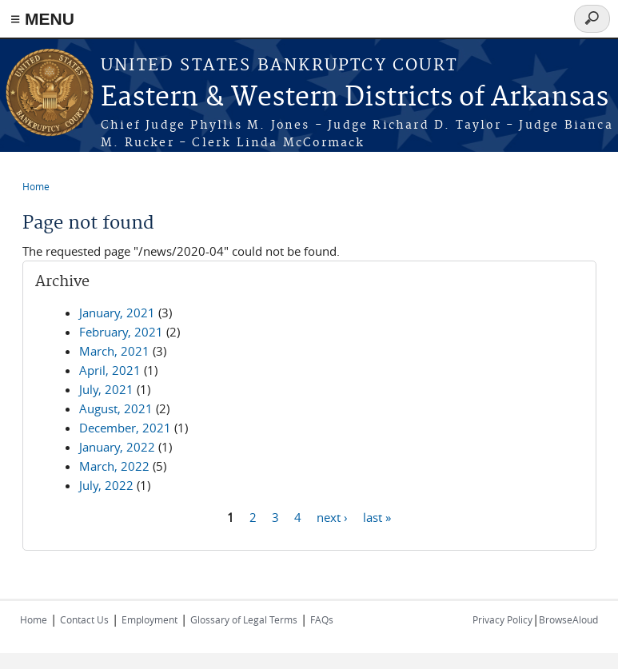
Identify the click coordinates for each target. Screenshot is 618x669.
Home (36, 186)
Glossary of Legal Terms (243, 619)
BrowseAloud (568, 619)
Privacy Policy (502, 619)
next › (332, 516)
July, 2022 (106, 485)
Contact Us (84, 619)
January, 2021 (117, 313)
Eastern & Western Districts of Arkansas (354, 98)
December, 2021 (125, 428)
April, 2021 (110, 370)
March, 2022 (114, 466)
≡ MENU (42, 19)
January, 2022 (117, 447)
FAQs (321, 619)
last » (377, 516)
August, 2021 (116, 408)
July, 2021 (106, 389)
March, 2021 (114, 351)
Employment (149, 619)
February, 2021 (121, 332)
